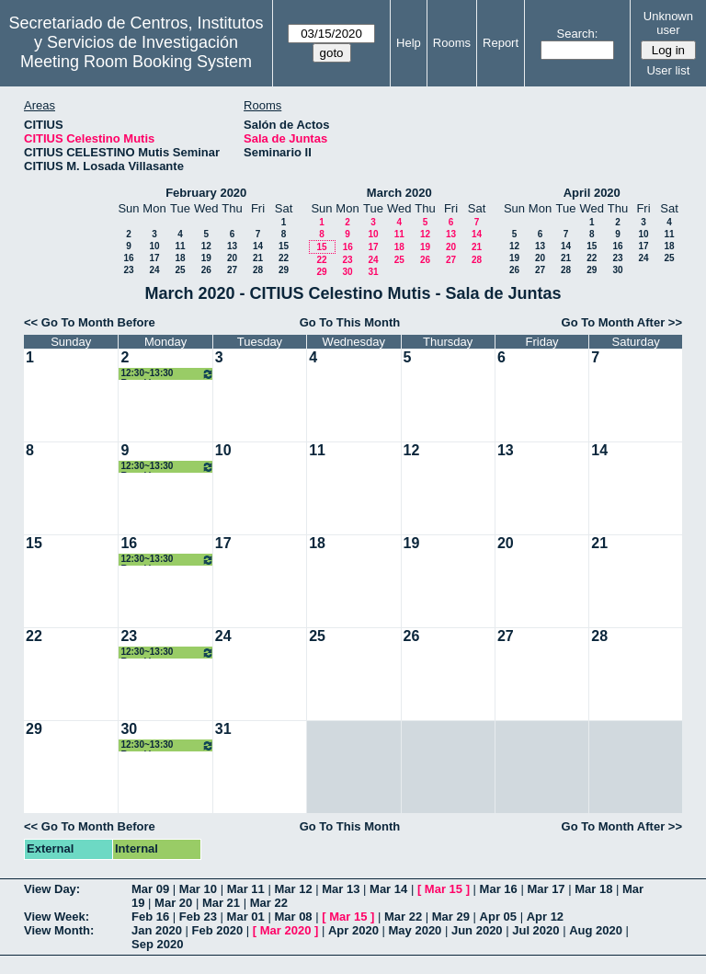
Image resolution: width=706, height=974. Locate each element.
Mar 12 (293, 889)
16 (128, 258)
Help (408, 43)
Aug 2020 (595, 930)
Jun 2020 (477, 930)
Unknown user (668, 23)
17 (154, 258)
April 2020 (592, 193)
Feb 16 (150, 916)
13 (232, 246)
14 (258, 246)
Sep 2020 (157, 944)
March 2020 (399, 193)
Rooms (452, 43)
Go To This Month (350, 322)
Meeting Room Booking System (136, 61)
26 (206, 270)
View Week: (56, 916)
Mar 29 (451, 916)
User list (667, 70)
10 (154, 246)
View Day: (52, 889)
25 (180, 270)
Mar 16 (499, 889)
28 (258, 270)
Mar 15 (443, 889)
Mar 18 (593, 889)
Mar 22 (269, 903)
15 (284, 246)
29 (284, 270)
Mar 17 (545, 889)
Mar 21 (221, 903)
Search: (577, 33)
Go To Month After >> (622, 322)
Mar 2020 (286, 930)
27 (232, 270)
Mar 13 (340, 889)
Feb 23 (198, 916)
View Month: (59, 930)
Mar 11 (246, 889)
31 (373, 272)
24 (154, 270)
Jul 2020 (535, 930)
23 (128, 270)
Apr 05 (498, 916)
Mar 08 (293, 916)
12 (206, 246)
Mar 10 (198, 889)
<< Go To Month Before (89, 322)
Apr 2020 (353, 930)
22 (284, 258)
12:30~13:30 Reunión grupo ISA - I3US (166, 374)
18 (180, 258)
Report (500, 43)
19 (206, 258)
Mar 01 (246, 916)
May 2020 (415, 930)
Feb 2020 (218, 930)
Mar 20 (173, 903)
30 (347, 272)
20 (232, 258)
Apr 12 (545, 916)
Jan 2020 (156, 930)
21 (258, 258)
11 (180, 246)
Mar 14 (388, 889)
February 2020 (205, 193)
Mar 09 (150, 889)
